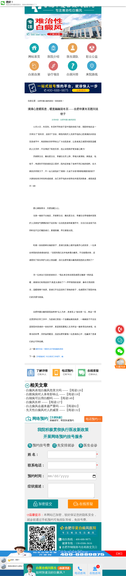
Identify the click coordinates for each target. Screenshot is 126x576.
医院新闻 (58, 101)
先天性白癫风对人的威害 (42, 410)
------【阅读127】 (53, 402)
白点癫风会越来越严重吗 (42, 406)
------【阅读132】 (70, 410)
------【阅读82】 (69, 406)
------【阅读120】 (73, 390)
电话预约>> (93, 419)
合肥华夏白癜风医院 (45, 101)
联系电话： (36, 465)
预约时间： (36, 476)
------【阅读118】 (70, 394)
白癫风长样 (33, 402)
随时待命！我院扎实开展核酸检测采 (49, 349)
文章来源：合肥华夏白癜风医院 (64, 120)
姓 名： (33, 454)
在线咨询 (95, 570)
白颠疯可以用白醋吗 (39, 398)
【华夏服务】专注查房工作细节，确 (49, 356)
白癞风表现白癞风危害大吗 (43, 390)
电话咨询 (80, 570)
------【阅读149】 (64, 398)
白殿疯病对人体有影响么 (42, 394)
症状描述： (36, 487)
